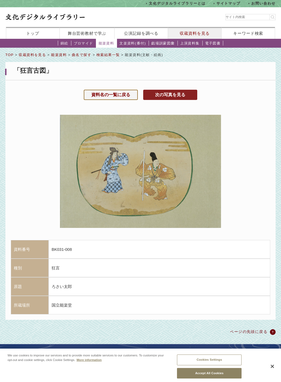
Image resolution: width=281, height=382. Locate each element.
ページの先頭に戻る (248, 331)
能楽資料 (106, 43)
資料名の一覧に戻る (110, 94)
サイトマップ (228, 3)
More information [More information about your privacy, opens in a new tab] (89, 362)
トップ (32, 33)
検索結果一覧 (108, 55)
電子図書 (213, 43)
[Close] (272, 369)
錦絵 (64, 43)
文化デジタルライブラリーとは (177, 3)
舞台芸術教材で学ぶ (87, 33)
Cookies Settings (209, 362)
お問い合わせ (263, 3)
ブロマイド (83, 43)
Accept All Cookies (209, 375)
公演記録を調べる (141, 33)
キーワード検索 (248, 33)
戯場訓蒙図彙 (163, 43)
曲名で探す (81, 55)
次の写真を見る (170, 94)
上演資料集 (190, 43)
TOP (9, 55)
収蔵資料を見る (195, 33)
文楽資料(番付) (132, 43)
